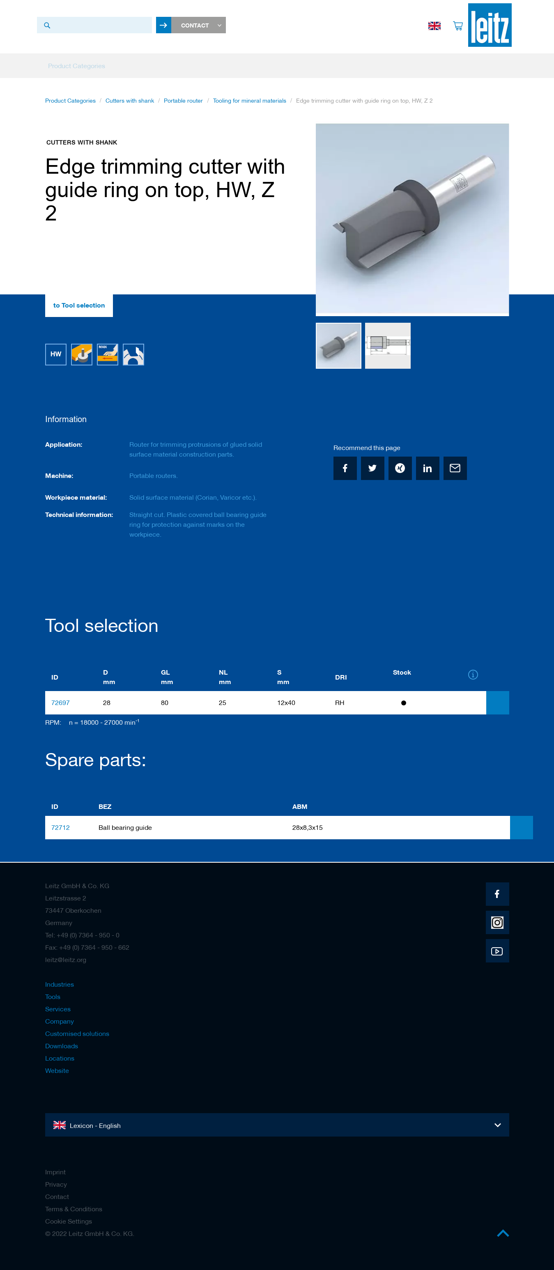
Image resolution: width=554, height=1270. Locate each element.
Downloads (61, 1046)
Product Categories (70, 102)
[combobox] (94, 25)
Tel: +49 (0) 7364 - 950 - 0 (82, 935)
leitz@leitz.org (65, 959)
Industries (59, 984)
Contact (57, 1196)
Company (59, 1021)
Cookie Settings (68, 1221)
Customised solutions (77, 1033)
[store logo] (487, 25)
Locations (59, 1058)
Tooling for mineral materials (249, 102)
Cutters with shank (130, 102)
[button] (492, 221)
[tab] (497, 703)
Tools (52, 996)
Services (58, 1009)
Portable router (183, 102)
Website (57, 1070)
